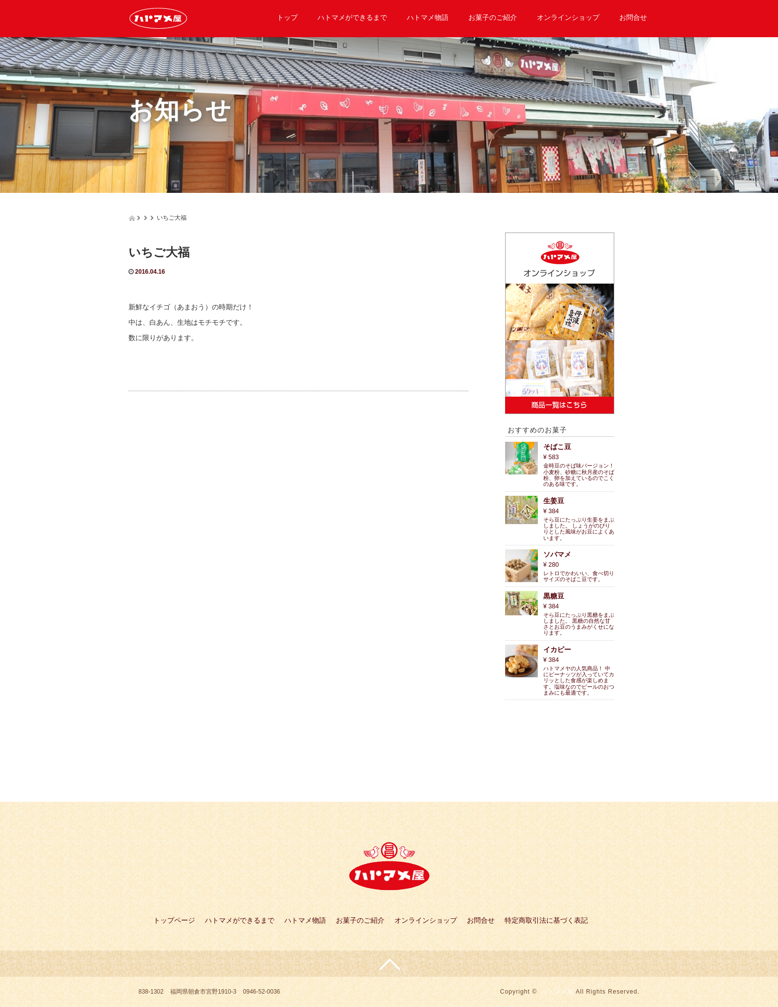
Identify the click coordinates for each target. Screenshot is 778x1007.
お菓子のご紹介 (492, 17)
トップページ (174, 920)
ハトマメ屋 (557, 991)
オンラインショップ (568, 17)
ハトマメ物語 (428, 17)
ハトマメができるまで (352, 17)
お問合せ (633, 17)
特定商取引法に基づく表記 (546, 920)
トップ (287, 17)
